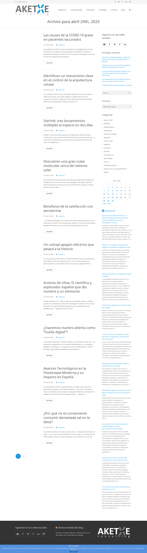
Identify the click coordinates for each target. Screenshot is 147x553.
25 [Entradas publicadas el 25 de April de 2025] (121, 197)
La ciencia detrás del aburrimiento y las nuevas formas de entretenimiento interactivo (116, 73)
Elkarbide (107, 124)
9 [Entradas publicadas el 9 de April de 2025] (112, 191)
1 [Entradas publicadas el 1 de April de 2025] (108, 187)
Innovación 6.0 (109, 155)
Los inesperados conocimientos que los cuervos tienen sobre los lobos (116, 80)
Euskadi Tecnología (110, 134)
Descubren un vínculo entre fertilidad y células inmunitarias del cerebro (116, 66)
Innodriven (107, 148)
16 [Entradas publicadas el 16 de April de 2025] (113, 194)
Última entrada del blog (70, 527)
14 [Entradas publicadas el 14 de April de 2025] (104, 194)
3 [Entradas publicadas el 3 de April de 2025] (116, 187)
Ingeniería (61, 45)
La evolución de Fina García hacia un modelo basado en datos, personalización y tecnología (115, 426)
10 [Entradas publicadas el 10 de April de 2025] (117, 191)
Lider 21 (106, 162)
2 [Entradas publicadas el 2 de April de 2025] (112, 187)
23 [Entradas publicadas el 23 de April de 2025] (113, 197)
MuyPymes (110, 210)
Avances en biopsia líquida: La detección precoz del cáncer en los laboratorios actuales (116, 59)
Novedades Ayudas (110, 165)
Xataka (106, 172)
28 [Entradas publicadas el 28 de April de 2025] (104, 201)
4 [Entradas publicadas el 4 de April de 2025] (121, 187)
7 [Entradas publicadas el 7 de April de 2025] (104, 191)
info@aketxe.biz (22, 2)
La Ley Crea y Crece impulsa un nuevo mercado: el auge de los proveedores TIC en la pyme (115, 336)
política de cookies (123, 548)
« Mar (104, 204)
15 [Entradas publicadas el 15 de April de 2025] (108, 194)
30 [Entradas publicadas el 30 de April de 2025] (113, 201)
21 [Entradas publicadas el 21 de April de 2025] (104, 197)
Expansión (107, 137)
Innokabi (107, 151)
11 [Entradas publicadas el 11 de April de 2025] (121, 191)
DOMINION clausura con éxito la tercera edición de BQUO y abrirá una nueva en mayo (116, 392)
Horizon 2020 (108, 141)
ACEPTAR (73, 551)
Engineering (107, 130)
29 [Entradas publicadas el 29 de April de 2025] (108, 201)
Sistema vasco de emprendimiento (115, 169)
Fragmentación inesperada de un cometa (117, 85)
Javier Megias (108, 158)
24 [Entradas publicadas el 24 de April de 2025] (117, 197)
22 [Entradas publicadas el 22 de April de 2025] (108, 197)
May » (109, 204)
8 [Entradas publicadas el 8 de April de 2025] (108, 191)
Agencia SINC (108, 120)
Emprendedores (109, 127)
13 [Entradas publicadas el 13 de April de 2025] (129, 191)
